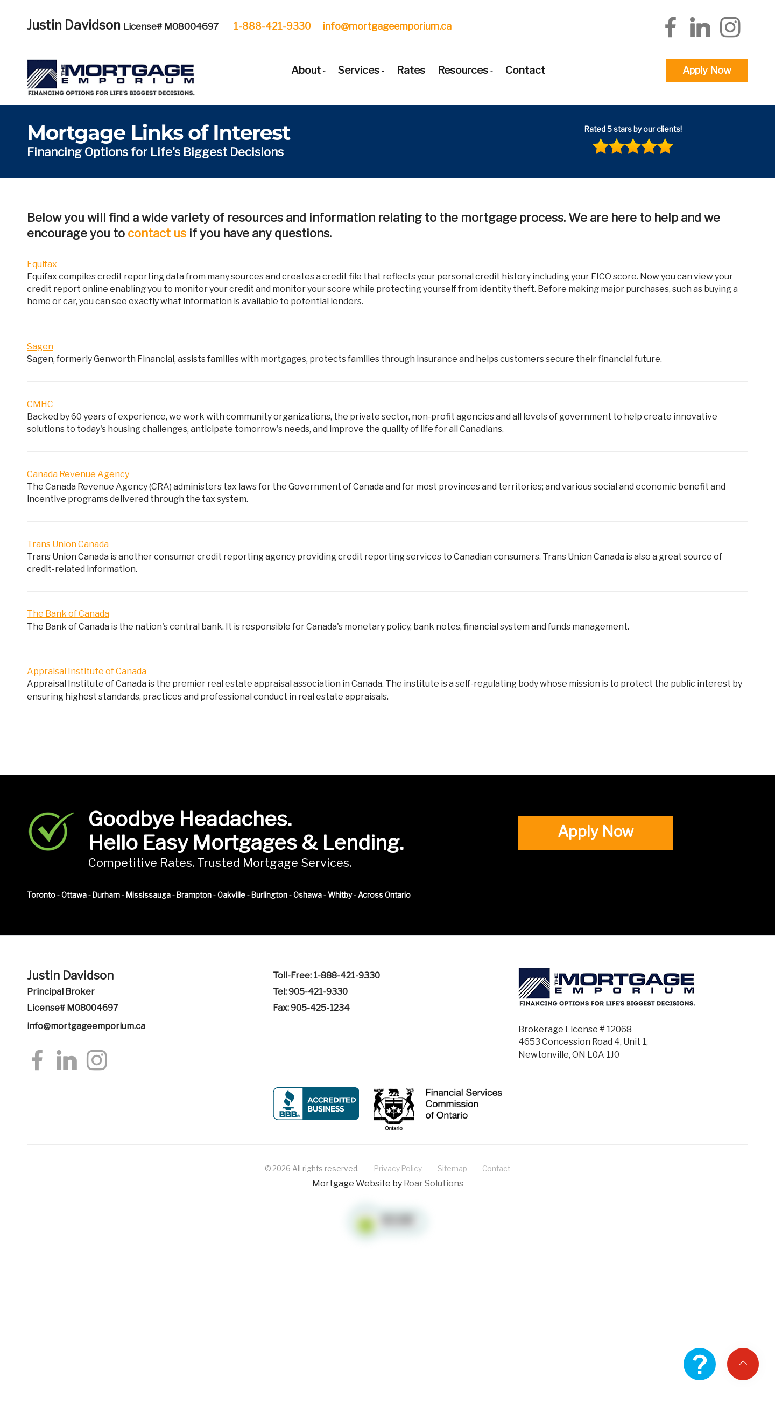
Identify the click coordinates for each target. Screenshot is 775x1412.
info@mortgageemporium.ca (387, 26)
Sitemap (452, 1168)
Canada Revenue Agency (78, 474)
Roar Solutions (433, 1183)
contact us (157, 233)
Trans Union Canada (68, 544)
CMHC (40, 404)
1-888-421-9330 (272, 26)
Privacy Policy (398, 1168)
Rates (411, 70)
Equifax (42, 264)
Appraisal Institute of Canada (86, 671)
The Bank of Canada (68, 614)
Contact (525, 70)
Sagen (40, 346)
